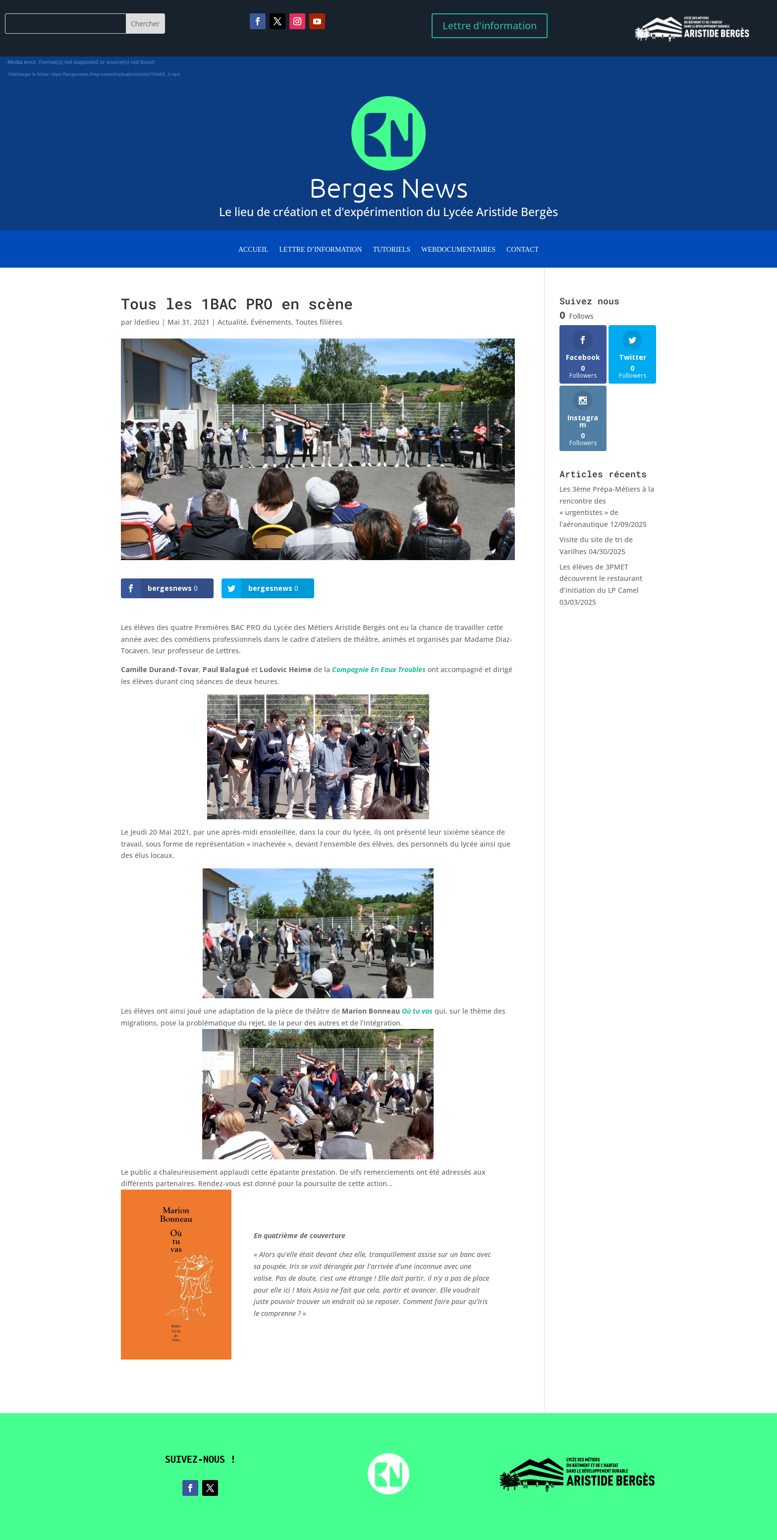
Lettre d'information (490, 25)
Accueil (253, 249)
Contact (522, 249)
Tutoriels (391, 249)
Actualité (232, 322)
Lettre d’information (320, 249)
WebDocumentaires (458, 249)
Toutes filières (318, 322)
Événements (271, 322)
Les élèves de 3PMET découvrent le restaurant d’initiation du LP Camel (600, 578)
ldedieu (147, 322)
